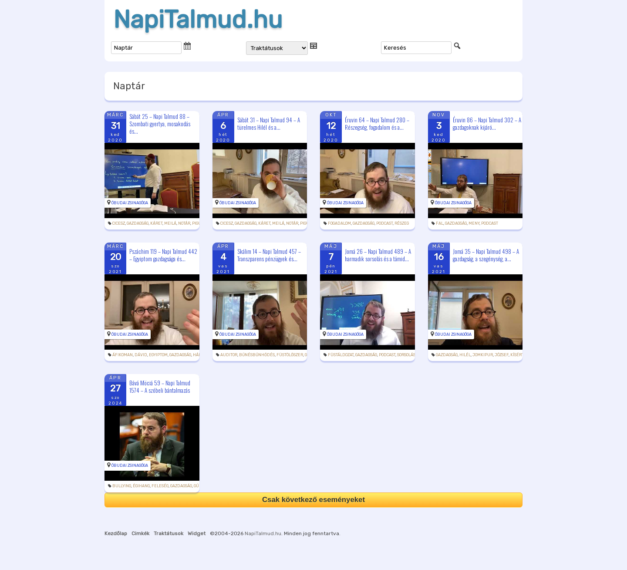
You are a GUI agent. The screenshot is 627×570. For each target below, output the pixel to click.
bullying (121, 486)
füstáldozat (341, 355)
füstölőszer (289, 355)
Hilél (465, 355)
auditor (228, 355)
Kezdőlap (115, 533)
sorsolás (406, 355)
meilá (170, 223)
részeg (401, 223)
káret (156, 223)
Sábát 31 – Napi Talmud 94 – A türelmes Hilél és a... (268, 123)
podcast (384, 223)
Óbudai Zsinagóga (129, 203)
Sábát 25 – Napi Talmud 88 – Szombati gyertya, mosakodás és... (159, 123)
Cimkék (140, 533)
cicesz (118, 223)
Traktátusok (168, 533)
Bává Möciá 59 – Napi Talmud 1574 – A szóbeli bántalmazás (159, 386)
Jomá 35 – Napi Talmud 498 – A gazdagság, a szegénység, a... (486, 255)
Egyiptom (158, 355)
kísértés (519, 355)
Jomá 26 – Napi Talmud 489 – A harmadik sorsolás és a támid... (378, 255)
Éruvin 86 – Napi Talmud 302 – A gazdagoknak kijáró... (487, 123)
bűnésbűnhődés (257, 355)
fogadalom (339, 223)
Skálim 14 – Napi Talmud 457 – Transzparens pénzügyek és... (269, 255)
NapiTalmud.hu (198, 19)
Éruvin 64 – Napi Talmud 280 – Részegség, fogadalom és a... (377, 123)
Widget (197, 533)
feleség (160, 486)
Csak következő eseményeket (313, 500)
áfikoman (122, 355)
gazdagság (137, 223)
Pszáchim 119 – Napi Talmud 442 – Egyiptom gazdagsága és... (163, 255)
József (502, 355)
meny (474, 223)
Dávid (141, 355)
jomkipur (482, 355)
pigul (197, 223)
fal (439, 223)
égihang (141, 486)
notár (184, 223)
